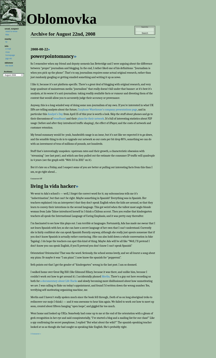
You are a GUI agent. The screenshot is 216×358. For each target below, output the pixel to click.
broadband (59, 118)
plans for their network (90, 118)
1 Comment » (36, 333)
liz (6, 42)
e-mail (8, 49)
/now (7, 52)
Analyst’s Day (55, 114)
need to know (11, 31)
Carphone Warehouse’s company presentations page (107, 109)
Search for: (144, 27)
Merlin (106, 276)
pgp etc (8, 58)
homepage (10, 55)
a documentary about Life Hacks (58, 281)
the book (9, 65)
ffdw (7, 34)
